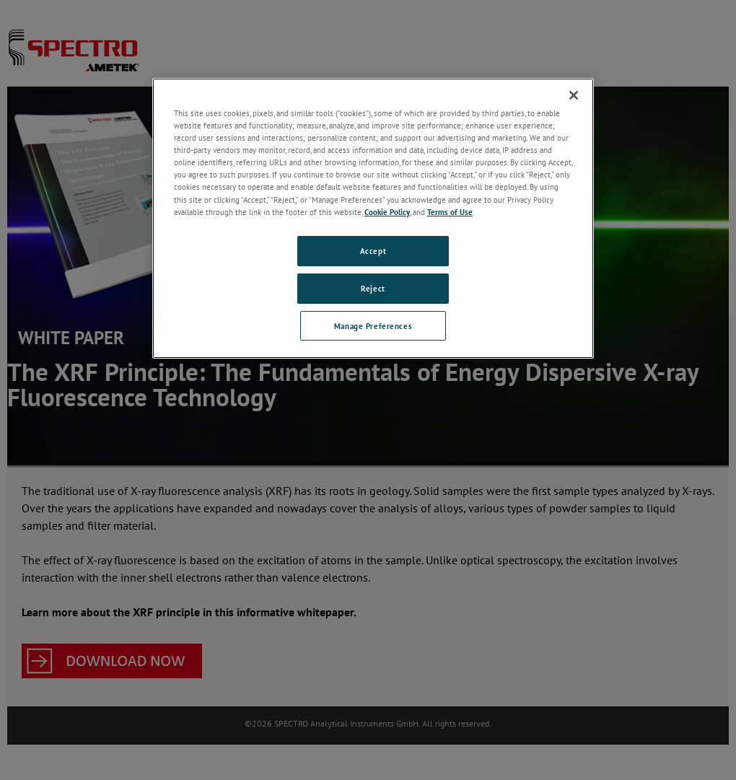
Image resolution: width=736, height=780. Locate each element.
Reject (373, 288)
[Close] (574, 95)
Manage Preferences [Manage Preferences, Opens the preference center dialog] (373, 325)
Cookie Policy (387, 211)
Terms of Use (450, 211)
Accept (373, 250)
